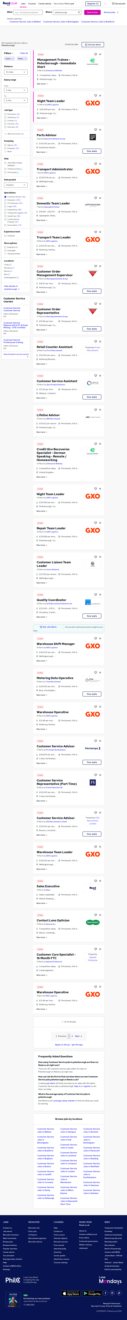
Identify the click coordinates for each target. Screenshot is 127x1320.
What (9, 12)
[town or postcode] (67, 12)
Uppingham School (51, 207)
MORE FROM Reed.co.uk (85, 1223)
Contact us (7, 1228)
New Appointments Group (57, 279)
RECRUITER (34, 1222)
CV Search (32, 1235)
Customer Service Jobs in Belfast (25, 21)
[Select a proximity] (16, 72)
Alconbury (9, 268)
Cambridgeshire (11, 277)
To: (5, 96)
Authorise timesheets (113, 1235)
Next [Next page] (78, 1036)
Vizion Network (53, 569)
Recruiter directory (11, 1235)
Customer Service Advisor (56, 746)
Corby (8, 265)
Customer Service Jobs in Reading (91, 1157)
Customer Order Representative (49, 311)
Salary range (10, 80)
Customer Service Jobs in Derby (45, 1189)
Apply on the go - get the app (69, 1044)
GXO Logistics (53, 105)
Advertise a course (61, 1259)
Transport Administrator (55, 169)
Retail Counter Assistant (54, 347)
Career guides (59, 1255)
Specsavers (51, 924)
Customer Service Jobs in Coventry (45, 1181)
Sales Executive (48, 886)
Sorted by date (71, 44)
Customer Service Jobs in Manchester (68, 1179)
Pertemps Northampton (56, 750)
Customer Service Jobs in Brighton (45, 1157)
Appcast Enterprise (54, 962)
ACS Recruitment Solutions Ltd (59, 603)
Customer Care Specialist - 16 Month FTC (56, 956)
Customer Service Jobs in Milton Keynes (68, 1190)
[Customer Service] (9, 58)
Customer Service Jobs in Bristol (45, 1165)
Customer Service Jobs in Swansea (91, 1184)
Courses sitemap (61, 1262)
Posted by (9, 141)
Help (5, 1262)
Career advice (8, 1252)
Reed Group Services (113, 1238)
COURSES (58, 1222)
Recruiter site (34, 1228)
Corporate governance (88, 1241)
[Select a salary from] (16, 90)
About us (82, 1231)
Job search (7, 1231)
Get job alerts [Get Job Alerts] (93, 44)
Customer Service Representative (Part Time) (57, 782)
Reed (48, 890)
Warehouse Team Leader (55, 852)
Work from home (9, 1238)
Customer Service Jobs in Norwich (91, 1130)
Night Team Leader (51, 101)
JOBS (5, 1222)
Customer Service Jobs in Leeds (68, 1146)
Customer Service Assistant (57, 381)
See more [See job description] (42, 83)
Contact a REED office (12, 1266)
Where (49, 12)
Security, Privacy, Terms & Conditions (106, 1306)
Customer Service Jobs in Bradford (97, 21)
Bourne (8, 271)
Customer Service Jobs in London (68, 1170)
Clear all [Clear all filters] (24, 53)
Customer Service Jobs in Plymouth (91, 1149)
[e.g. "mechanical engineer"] (28, 12)
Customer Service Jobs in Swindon (91, 1191)
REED (107, 1222)
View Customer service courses (16, 355)
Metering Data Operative (55, 678)
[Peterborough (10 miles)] (22, 58)
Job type (8, 110)
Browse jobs (111, 12)
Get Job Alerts (48, 627)
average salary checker (64, 1100)
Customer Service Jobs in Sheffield (91, 1165)
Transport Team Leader (54, 237)
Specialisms (10, 192)
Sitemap (6, 1269)
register (87, 1086)
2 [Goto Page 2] (72, 1036)
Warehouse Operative (53, 712)
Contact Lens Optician (53, 920)
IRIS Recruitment (53, 419)
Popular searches (10, 1249)
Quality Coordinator (51, 600)
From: (6, 86)
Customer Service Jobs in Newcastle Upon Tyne (68, 1201)
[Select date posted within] (16, 185)
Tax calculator (8, 1255)
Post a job (32, 1231)
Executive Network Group (54, 139)
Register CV (93, 3)
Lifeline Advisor (48, 415)
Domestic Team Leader (53, 203)
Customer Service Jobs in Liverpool (68, 1162)
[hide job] (100, 54)
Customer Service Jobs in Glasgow (68, 1130)
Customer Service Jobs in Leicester (68, 1154)
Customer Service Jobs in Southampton (91, 1174)
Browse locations (10, 1245)
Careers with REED (112, 1252)
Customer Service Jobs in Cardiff (45, 1173)
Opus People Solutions (55, 384)
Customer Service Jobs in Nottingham (91, 1139)
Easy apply (92, 151)
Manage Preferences (111, 1303)
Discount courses (61, 1242)
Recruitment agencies (37, 1238)
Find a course (59, 1235)
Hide (6, 158)
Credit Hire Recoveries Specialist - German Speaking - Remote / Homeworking (53, 454)
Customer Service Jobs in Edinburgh (45, 1196)
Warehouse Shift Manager (56, 644)
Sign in (77, 1086)
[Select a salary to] (16, 100)
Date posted (10, 179)
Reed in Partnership (113, 1249)
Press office (84, 1238)
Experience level (12, 231)
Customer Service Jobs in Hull (68, 1138)
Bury (7, 274)
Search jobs (92, 12)
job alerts (51, 1083)
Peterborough (8, 45)
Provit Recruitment (54, 350)
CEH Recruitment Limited (56, 822)
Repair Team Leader (51, 528)
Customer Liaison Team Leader (54, 564)
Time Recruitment (53, 682)
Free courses (59, 1245)
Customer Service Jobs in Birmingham (61, 21)
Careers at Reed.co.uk (88, 1234)
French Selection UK (54, 787)
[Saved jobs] (118, 3)
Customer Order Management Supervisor (55, 273)
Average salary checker (12, 1259)
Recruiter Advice (35, 1242)
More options (10, 243)
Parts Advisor (47, 135)
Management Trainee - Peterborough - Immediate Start (56, 63)
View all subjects (60, 1238)
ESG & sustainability (113, 1269)
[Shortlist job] (95, 54)
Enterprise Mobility (54, 70)
